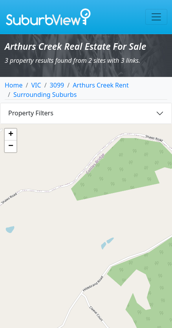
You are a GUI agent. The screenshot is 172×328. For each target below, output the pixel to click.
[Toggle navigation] (156, 17)
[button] (10, 134)
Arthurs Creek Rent (101, 85)
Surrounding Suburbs (45, 94)
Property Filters (30, 113)
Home (14, 85)
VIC (36, 85)
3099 (57, 85)
